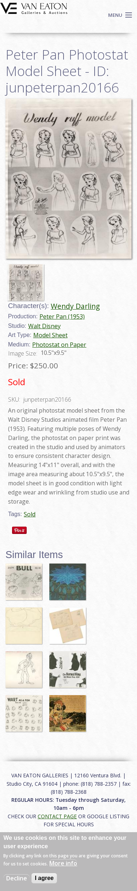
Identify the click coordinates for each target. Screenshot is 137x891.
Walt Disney (44, 326)
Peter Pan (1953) (62, 316)
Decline (16, 878)
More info (63, 863)
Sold (29, 514)
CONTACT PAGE (57, 816)
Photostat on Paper (59, 345)
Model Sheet (50, 335)
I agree (44, 878)
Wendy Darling (75, 306)
